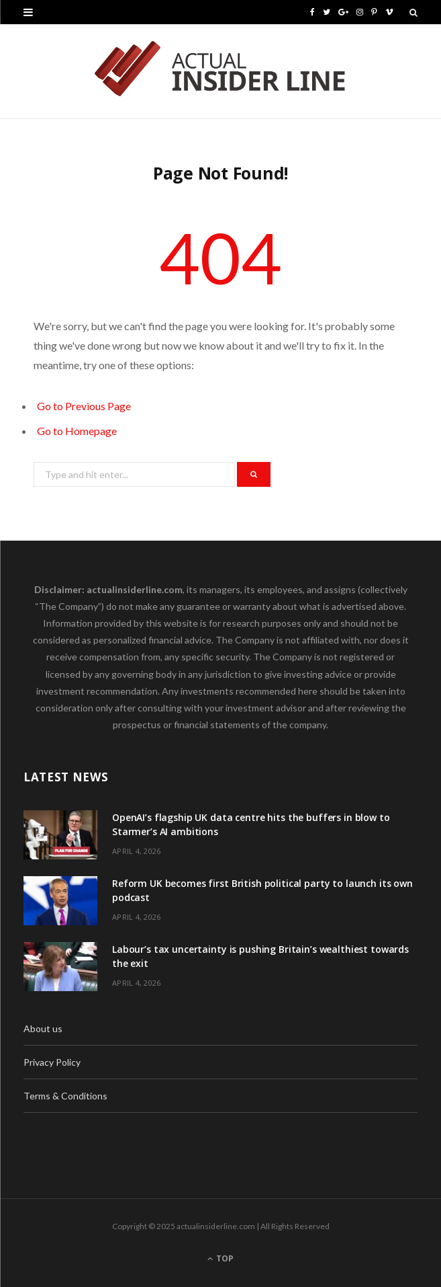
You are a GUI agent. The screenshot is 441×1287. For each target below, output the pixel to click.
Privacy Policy (52, 1062)
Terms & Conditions (65, 1095)
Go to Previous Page (84, 405)
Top (220, 1258)
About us (42, 1028)
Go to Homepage (77, 430)
